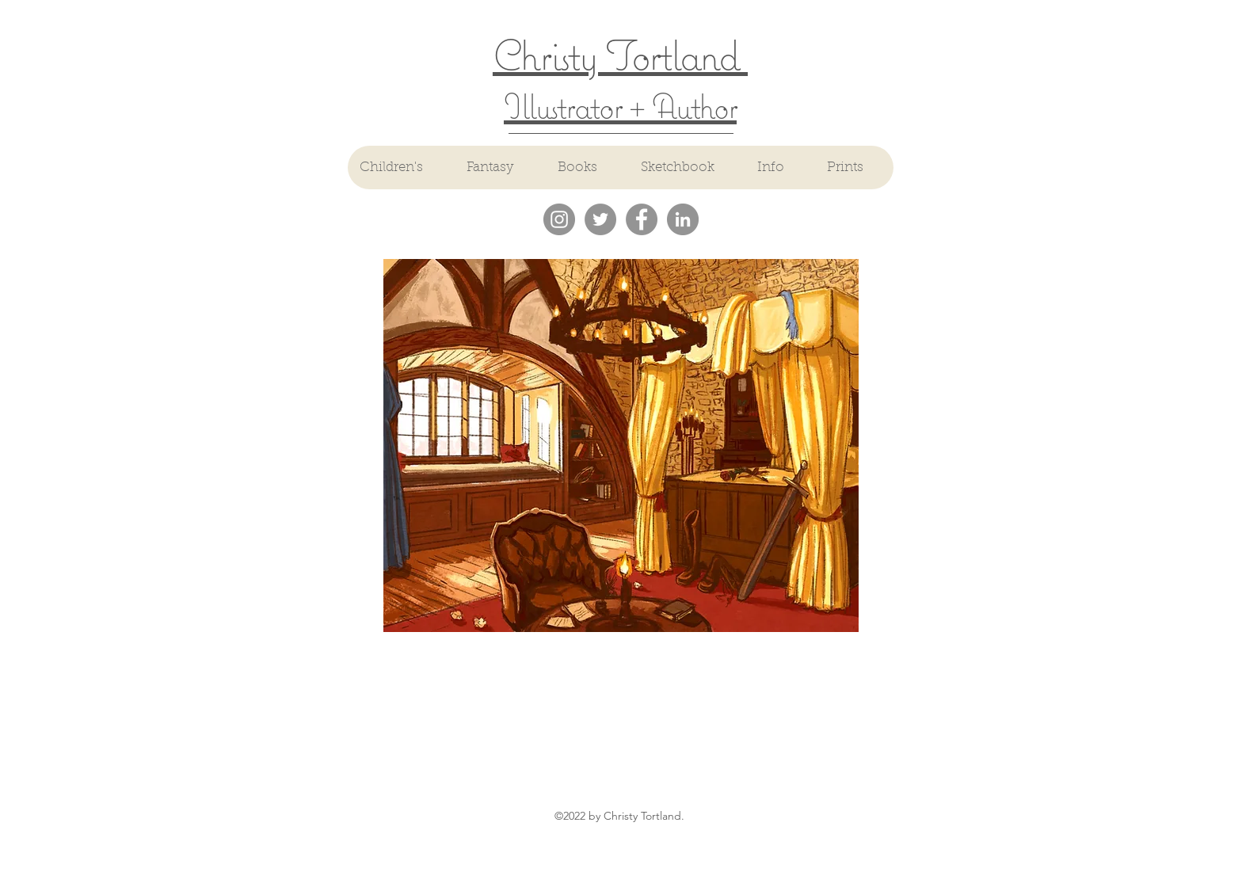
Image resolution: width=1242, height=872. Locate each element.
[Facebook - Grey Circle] (641, 219)
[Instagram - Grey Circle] (559, 219)
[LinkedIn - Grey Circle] (683, 219)
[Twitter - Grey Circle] (600, 219)
